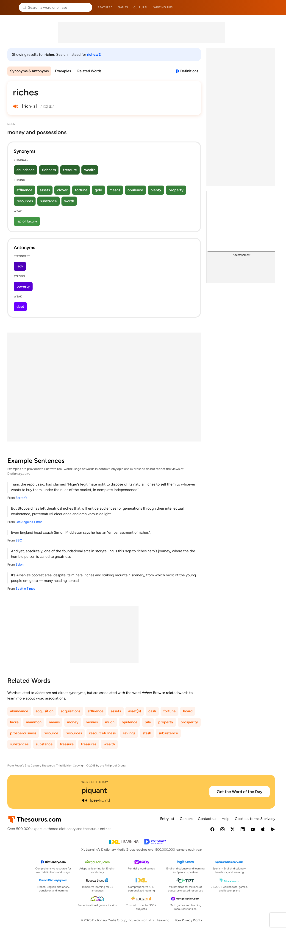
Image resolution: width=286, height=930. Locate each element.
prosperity (189, 722)
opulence (135, 190)
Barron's (22, 498)
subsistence (168, 733)
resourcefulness (102, 733)
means (114, 190)
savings (129, 733)
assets (45, 190)
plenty (155, 190)
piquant (94, 790)
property (176, 190)
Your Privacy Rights (188, 920)
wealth (89, 170)
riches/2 (94, 54)
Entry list (167, 818)
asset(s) (134, 711)
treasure (70, 170)
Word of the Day (94, 782)
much (109, 722)
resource (51, 733)
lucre (14, 722)
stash (147, 733)
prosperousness (23, 733)
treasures (88, 744)
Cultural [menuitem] (140, 7)
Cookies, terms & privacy (255, 818)
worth (69, 201)
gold (98, 190)
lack (20, 266)
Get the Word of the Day (239, 791)
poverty (23, 286)
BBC (19, 540)
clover (62, 190)
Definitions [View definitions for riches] (189, 71)
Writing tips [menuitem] (163, 7)
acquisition (44, 711)
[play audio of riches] (15, 106)
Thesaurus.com (10, 7)
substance (48, 201)
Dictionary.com (276, 7)
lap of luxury (27, 221)
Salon (20, 564)
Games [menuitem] (123, 7)
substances (19, 744)
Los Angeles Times (29, 522)
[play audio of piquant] (84, 800)
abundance (26, 170)
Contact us (207, 818)
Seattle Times (25, 589)
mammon (34, 722)
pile (148, 722)
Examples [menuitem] (63, 71)
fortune (81, 190)
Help (225, 818)
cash (152, 711)
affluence (24, 190)
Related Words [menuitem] (89, 71)
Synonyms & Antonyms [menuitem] (29, 71)
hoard (187, 711)
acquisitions (70, 711)
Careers (186, 818)
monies (92, 722)
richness (49, 170)
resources (25, 201)
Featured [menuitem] (105, 7)
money (72, 722)
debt (20, 306)
